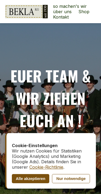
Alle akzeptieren (31, 178)
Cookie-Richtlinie (46, 167)
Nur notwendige (71, 178)
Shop (83, 11)
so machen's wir (70, 6)
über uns (62, 11)
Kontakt (61, 17)
